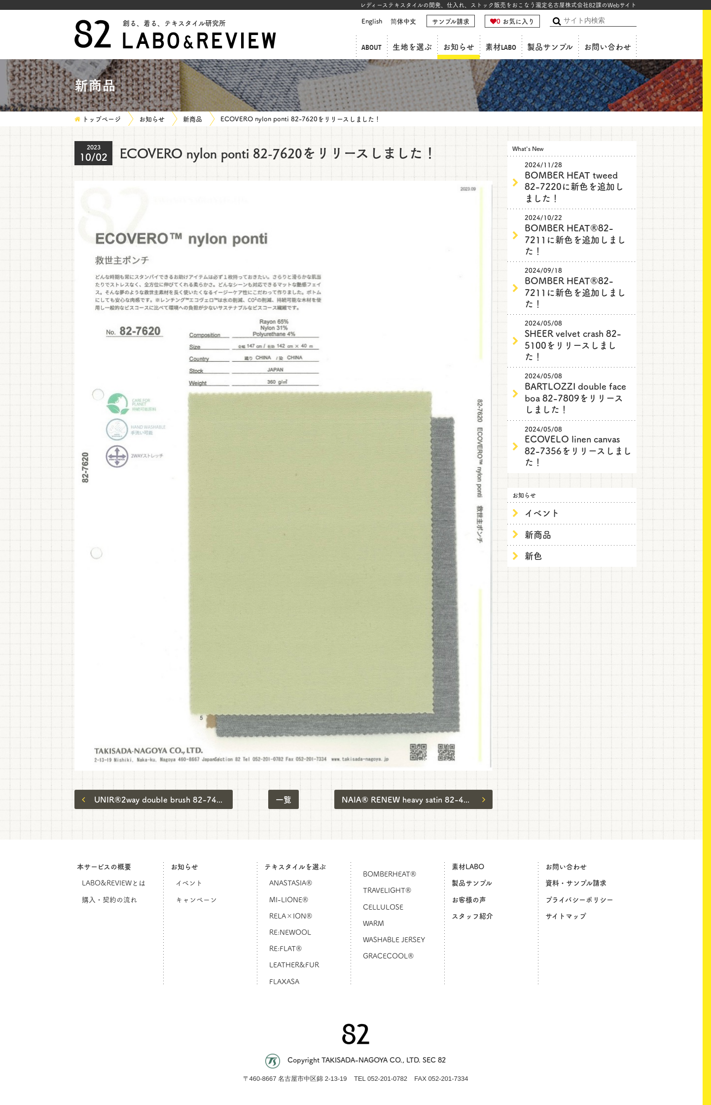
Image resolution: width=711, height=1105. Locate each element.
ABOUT (371, 47)
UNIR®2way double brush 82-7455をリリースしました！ (157, 799)
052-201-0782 (387, 1078)
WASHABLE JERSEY (394, 939)
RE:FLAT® (285, 948)
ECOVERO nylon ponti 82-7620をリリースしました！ (300, 118)
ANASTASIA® (290, 882)
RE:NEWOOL (290, 932)
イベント (542, 512)
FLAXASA (284, 981)
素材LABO (500, 47)
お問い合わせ (607, 47)
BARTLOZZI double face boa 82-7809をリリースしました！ (578, 393)
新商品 (192, 118)
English (371, 21)
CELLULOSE (383, 907)
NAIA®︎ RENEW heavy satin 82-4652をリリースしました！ (417, 799)
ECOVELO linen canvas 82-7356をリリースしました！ (578, 446)
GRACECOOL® (388, 955)
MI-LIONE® (288, 899)
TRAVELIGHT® (387, 890)
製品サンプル (550, 47)
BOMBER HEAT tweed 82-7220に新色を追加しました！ (578, 182)
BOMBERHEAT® (389, 874)
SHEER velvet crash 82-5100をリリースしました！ (578, 340)
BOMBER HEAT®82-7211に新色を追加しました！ (578, 235)
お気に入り (512, 21)
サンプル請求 (450, 21)
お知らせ (458, 47)
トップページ (101, 118)
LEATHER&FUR (294, 964)
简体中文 (403, 21)
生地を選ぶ (412, 47)
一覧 (283, 799)
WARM (373, 923)
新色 (533, 555)
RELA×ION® (290, 916)
